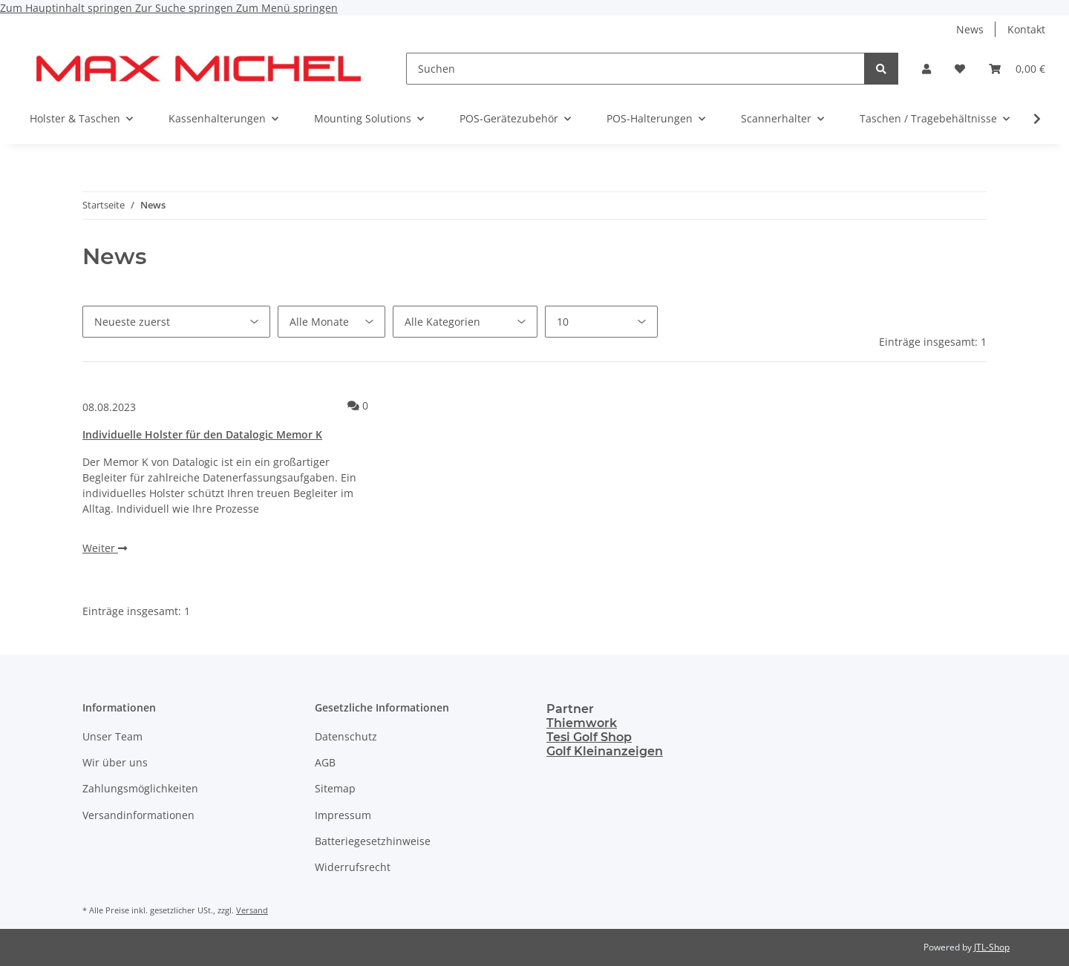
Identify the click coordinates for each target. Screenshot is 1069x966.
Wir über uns (115, 762)
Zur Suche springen (185, 8)
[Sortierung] (176, 322)
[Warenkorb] (1017, 68)
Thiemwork (581, 723)
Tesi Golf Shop (589, 737)
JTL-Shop (992, 947)
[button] (926, 68)
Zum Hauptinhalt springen (67, 8)
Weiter (104, 548)
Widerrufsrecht (352, 867)
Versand (252, 910)
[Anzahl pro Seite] (601, 322)
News (970, 29)
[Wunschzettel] (960, 68)
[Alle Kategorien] (465, 322)
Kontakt (1026, 29)
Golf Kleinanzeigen (604, 751)
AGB (325, 762)
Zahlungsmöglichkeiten (140, 788)
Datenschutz (346, 736)
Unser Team (112, 736)
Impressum (343, 815)
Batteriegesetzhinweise (373, 841)
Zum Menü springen (287, 8)
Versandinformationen (138, 815)
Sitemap (335, 788)
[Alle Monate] (331, 322)
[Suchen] (635, 69)
